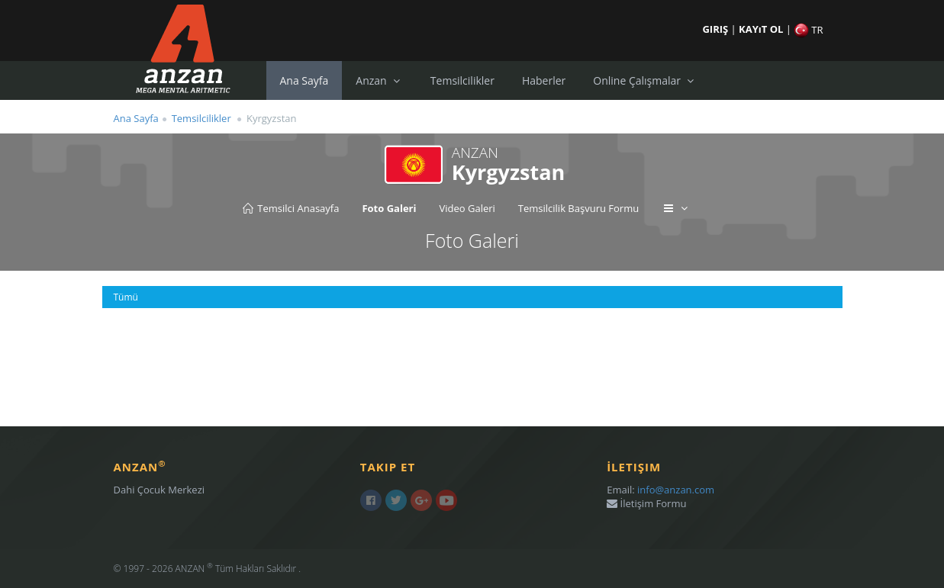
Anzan (379, 80)
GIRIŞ (716, 29)
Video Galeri (467, 208)
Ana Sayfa (304, 80)
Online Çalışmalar (645, 80)
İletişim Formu (646, 503)
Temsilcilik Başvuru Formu (578, 208)
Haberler (543, 80)
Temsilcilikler (462, 80)
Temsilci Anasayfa (290, 208)
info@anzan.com (675, 489)
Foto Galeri (389, 208)
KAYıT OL (762, 29)
